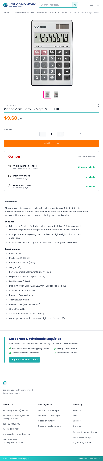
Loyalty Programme (82, 442)
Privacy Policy (82, 459)
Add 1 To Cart (51, 143)
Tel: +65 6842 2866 (11, 424)
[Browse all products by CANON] (14, 156)
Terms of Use (95, 459)
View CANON (86, 157)
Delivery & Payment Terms (85, 432)
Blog (75, 415)
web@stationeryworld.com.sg (16, 434)
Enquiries (77, 426)
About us (77, 410)
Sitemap (77, 421)
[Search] (75, 5)
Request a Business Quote (24, 359)
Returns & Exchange (82, 437)
